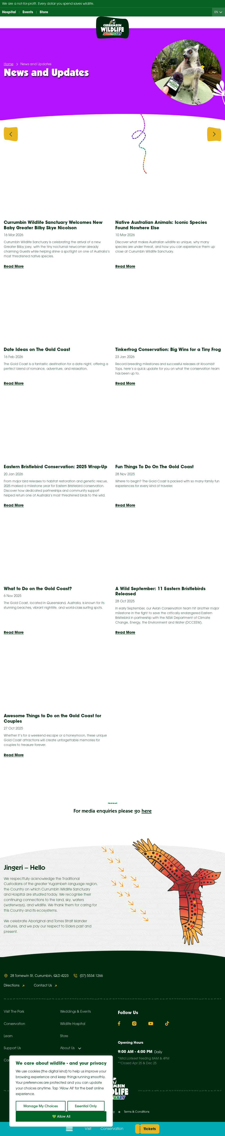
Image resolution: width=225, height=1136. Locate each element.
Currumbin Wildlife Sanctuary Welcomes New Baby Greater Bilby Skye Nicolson (53, 225)
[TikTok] (167, 1023)
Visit (88, 1129)
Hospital (9, 12)
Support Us (12, 1048)
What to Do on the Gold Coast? (38, 588)
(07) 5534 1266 (91, 976)
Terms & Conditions (136, 1112)
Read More (14, 266)
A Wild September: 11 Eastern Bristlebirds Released (160, 591)
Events (28, 12)
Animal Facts (95, 134)
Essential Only (86, 1106)
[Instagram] (134, 1023)
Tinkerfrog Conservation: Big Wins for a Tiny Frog (168, 349)
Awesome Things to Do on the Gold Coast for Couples (52, 718)
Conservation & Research (197, 134)
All (46, 134)
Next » (162, 783)
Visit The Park (14, 1011)
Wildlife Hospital (72, 1024)
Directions (11, 985)
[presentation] (11, 135)
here (147, 811)
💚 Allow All (61, 1116)
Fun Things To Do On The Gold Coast (155, 466)
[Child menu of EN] (221, 12)
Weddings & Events (75, 1011)
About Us (67, 1048)
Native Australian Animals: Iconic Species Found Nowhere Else (161, 225)
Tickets (150, 1129)
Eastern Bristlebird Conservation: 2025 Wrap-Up (55, 466)
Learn (8, 1036)
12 (138, 783)
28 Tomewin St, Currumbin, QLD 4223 (39, 976)
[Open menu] (69, 1129)
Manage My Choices (40, 1106)
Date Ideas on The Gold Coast (37, 349)
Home (8, 64)
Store (44, 12)
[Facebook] (119, 1023)
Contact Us (43, 985)
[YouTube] (150, 1023)
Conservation (112, 1129)
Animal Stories (145, 134)
